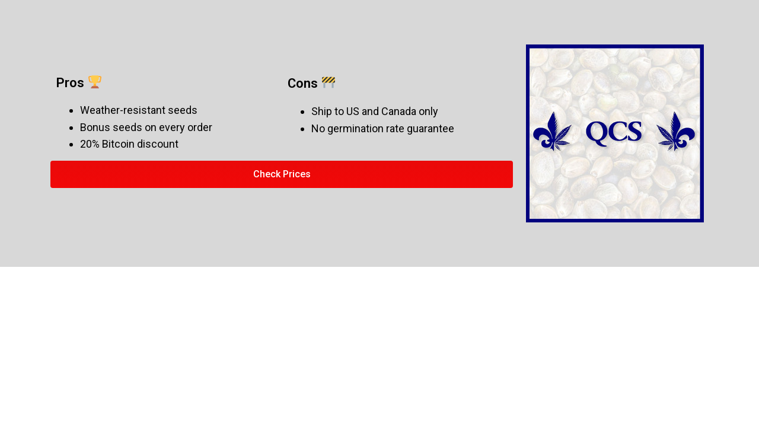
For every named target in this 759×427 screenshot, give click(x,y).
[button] (281, 174)
